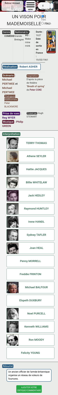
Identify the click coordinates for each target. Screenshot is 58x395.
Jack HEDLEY (36, 195)
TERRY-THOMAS (36, 143)
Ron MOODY (36, 339)
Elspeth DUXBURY (30, 300)
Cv (44, 23)
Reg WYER (8, 117)
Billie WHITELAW (36, 182)
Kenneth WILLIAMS (36, 326)
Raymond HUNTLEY (36, 208)
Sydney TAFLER (36, 234)
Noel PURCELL (36, 313)
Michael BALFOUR (36, 287)
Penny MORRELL (30, 261)
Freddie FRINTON (30, 274)
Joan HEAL (36, 248)
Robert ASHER (28, 66)
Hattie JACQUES (36, 169)
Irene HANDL (36, 221)
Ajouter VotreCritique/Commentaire (29, 389)
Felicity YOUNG (30, 352)
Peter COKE (36, 89)
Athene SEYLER (36, 156)
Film (43, 18)
